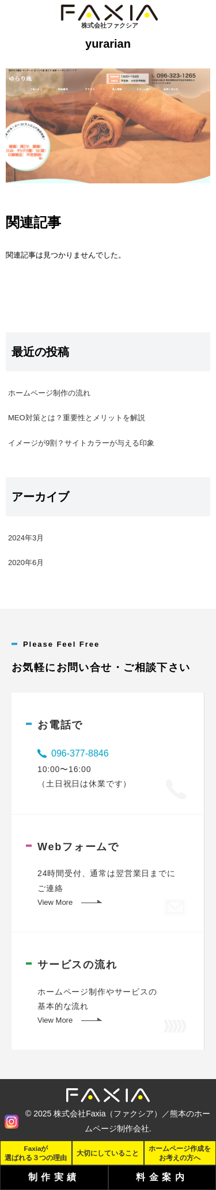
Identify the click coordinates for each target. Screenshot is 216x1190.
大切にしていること (108, 1153)
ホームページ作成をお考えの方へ (180, 1153)
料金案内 (162, 1177)
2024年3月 (26, 537)
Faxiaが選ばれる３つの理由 (36, 1153)
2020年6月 (26, 562)
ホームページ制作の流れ (49, 393)
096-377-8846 (80, 753)
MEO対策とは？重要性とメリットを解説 (76, 417)
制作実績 (54, 1177)
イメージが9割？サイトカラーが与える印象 (81, 443)
